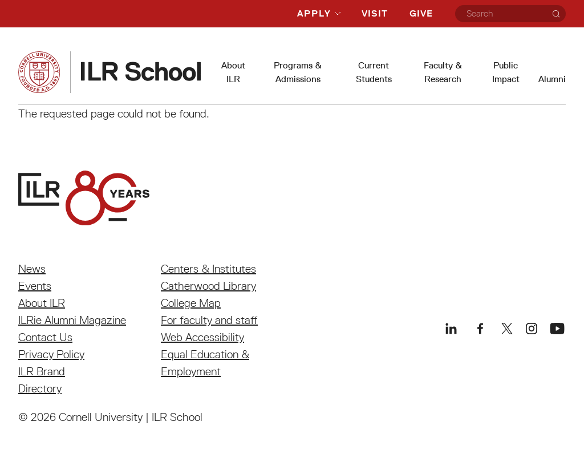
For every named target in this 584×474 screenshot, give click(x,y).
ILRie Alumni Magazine (72, 320)
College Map (191, 303)
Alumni (552, 79)
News (32, 269)
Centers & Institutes (208, 269)
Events (34, 286)
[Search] (556, 13)
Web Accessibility (202, 337)
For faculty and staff (209, 320)
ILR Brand (41, 371)
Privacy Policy (51, 354)
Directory (40, 388)
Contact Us (45, 337)
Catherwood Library (208, 286)
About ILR (41, 303)
